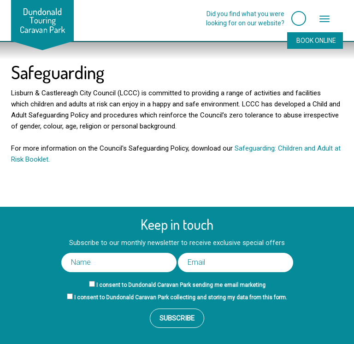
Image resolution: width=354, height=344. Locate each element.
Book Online (316, 40)
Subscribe (177, 318)
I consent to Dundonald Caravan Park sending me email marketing (181, 285)
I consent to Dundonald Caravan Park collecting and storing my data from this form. (180, 297)
